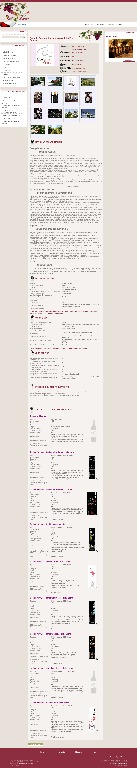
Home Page (89, 24)
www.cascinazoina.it (78, 68)
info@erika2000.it (121, 763)
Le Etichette (7, 71)
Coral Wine (7, 97)
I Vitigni (5, 74)
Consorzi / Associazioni (11, 61)
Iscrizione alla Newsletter (11, 77)
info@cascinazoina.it (79, 71)
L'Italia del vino (8, 52)
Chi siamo (111, 24)
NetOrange (122, 757)
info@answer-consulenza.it (24, 763)
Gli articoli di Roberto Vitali (12, 115)
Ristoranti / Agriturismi (10, 55)
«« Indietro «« (35, 744)
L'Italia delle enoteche (10, 58)
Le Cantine (6, 64)
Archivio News (8, 80)
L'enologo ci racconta (10, 118)
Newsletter (100, 24)
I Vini (4, 68)
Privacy (120, 24)
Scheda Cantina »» (129, 61)
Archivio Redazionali (10, 83)
